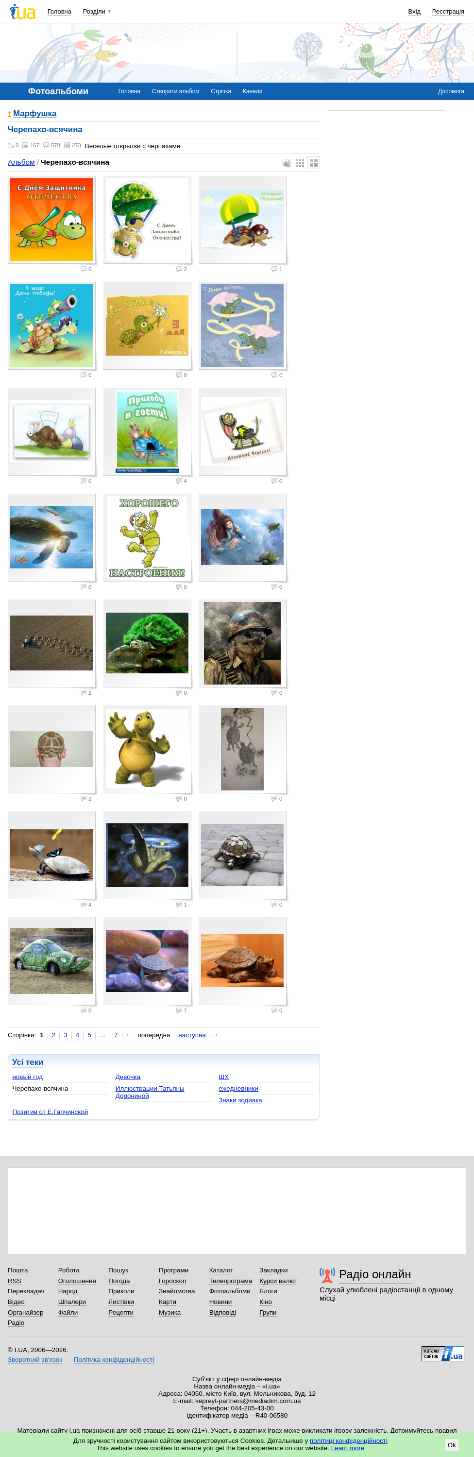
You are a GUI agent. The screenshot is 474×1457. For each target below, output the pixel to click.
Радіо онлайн (375, 1274)
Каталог (221, 1270)
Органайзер (25, 1312)
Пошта (18, 1270)
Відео (16, 1301)
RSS (14, 1281)
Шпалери (72, 1301)
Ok (452, 1445)
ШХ (224, 1076)
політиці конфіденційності (349, 1440)
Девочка (128, 1076)
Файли (68, 1312)
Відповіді (223, 1312)
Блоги (268, 1291)
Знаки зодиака (240, 1100)
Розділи (94, 11)
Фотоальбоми (230, 1291)
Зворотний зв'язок (35, 1359)
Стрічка (221, 91)
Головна (59, 11)
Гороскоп (172, 1281)
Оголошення (77, 1281)
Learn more (348, 1448)
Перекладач (26, 1291)
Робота (69, 1270)
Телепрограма (231, 1281)
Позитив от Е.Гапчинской (50, 1111)
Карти (167, 1301)
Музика (170, 1312)
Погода (119, 1281)
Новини (220, 1301)
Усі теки (27, 1062)
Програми (173, 1270)
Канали (253, 91)
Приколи (121, 1291)
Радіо (16, 1322)
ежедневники (238, 1088)
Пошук (118, 1270)
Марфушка (34, 114)
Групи (267, 1312)
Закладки (273, 1270)
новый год (27, 1076)
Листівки (121, 1301)
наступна (192, 1035)
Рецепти (121, 1312)
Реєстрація (448, 11)
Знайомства (177, 1291)
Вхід (414, 11)
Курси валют (278, 1281)
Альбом (21, 162)
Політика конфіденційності (114, 1359)
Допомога (451, 91)
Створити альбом (176, 91)
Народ (68, 1291)
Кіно (265, 1301)
